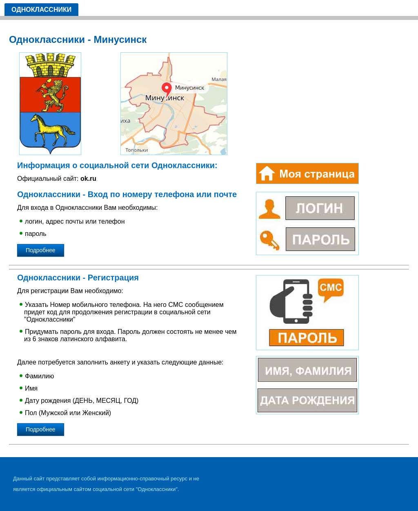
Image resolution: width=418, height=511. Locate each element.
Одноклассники (41, 9)
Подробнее (41, 250)
